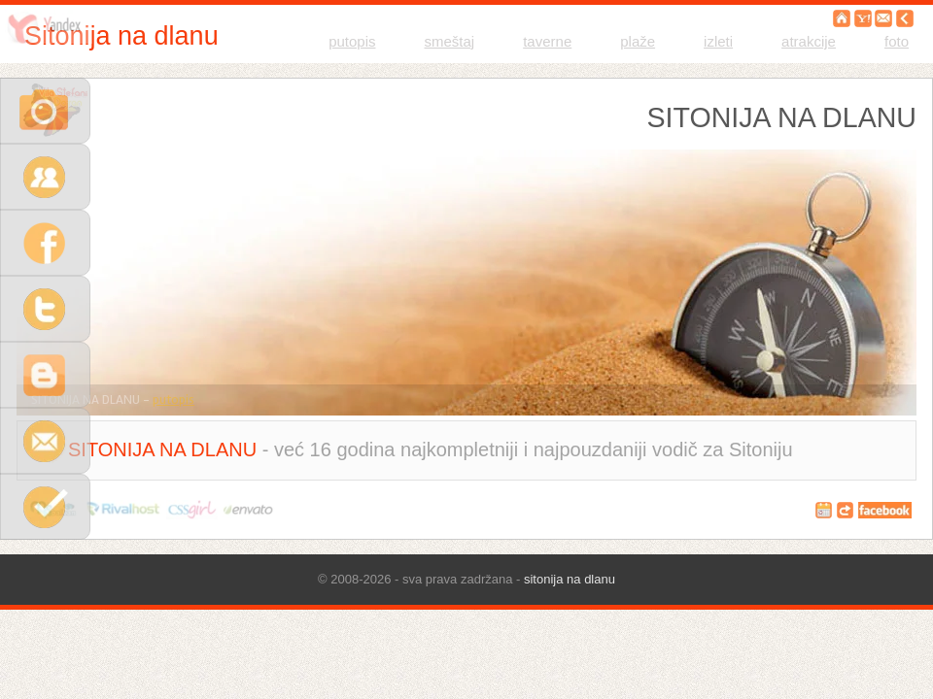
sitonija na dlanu (569, 579)
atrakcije (808, 41)
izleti (718, 41)
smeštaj (450, 41)
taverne (547, 41)
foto (896, 41)
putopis (351, 41)
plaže (637, 41)
